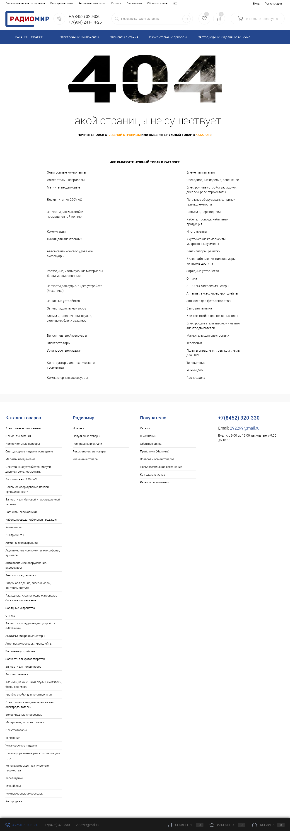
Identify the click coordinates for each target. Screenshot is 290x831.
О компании (28, 3)
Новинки (78, 428)
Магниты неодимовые (63, 187)
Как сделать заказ (152, 474)
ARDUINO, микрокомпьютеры (207, 286)
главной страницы (124, 135)
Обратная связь (52, 3)
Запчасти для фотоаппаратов (208, 301)
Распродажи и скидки (87, 443)
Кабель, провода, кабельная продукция (207, 221)
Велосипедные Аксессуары (67, 335)
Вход (256, 3)
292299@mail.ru (244, 428)
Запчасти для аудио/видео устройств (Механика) (74, 288)
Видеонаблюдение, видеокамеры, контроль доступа (211, 261)
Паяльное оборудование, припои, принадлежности (211, 202)
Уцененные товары (85, 459)
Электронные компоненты (66, 172)
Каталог (10, 3)
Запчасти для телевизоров (66, 308)
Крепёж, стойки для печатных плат (212, 316)
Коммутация (56, 231)
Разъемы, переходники (203, 212)
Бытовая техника (199, 308)
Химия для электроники (64, 239)
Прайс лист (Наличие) (81, 3)
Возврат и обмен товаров (116, 3)
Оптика (191, 278)
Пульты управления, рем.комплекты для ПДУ (213, 353)
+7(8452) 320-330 (57, 825)
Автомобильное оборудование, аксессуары (70, 253)
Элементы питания (200, 172)
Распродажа (195, 377)
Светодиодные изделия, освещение (212, 180)
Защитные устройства (63, 301)
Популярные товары (86, 436)
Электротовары (58, 343)
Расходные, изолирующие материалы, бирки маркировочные (75, 273)
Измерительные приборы (66, 180)
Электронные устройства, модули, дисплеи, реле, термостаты (211, 190)
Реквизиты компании (154, 482)
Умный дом (194, 370)
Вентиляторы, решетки (203, 251)
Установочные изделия (64, 350)
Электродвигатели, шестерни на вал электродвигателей (213, 325)
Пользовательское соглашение (161, 467)
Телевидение (195, 363)
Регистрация (273, 3)
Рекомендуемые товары (89, 451)
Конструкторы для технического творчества (71, 365)
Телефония (194, 343)
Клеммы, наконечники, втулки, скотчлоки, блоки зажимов (69, 318)
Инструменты (196, 231)
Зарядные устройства (202, 271)
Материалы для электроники (207, 335)
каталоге (203, 135)
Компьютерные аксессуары (67, 377)
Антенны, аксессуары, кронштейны (212, 293)
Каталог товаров (28, 37)
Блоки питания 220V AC (64, 199)
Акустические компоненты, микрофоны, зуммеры (206, 241)
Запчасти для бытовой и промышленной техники (65, 214)
